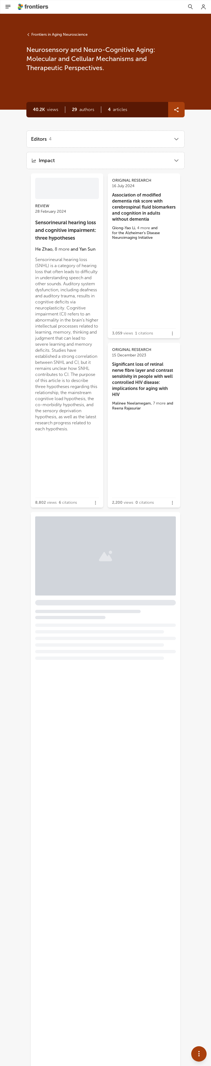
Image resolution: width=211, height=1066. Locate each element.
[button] (83, 109)
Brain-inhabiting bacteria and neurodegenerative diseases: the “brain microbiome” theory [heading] (95, 568)
